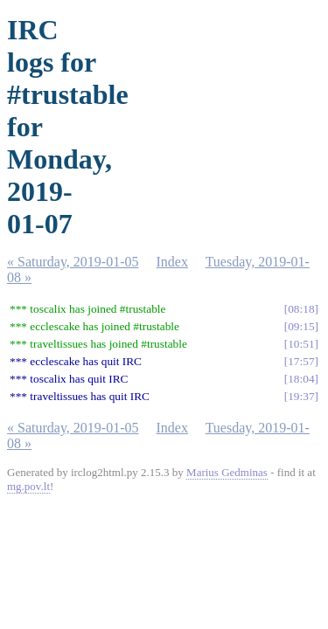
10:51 (301, 343)
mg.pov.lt (28, 486)
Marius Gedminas (227, 472)
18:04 (301, 378)
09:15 (301, 326)
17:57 (301, 361)
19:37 (301, 396)
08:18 (301, 308)
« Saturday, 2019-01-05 (73, 261)
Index (172, 261)
